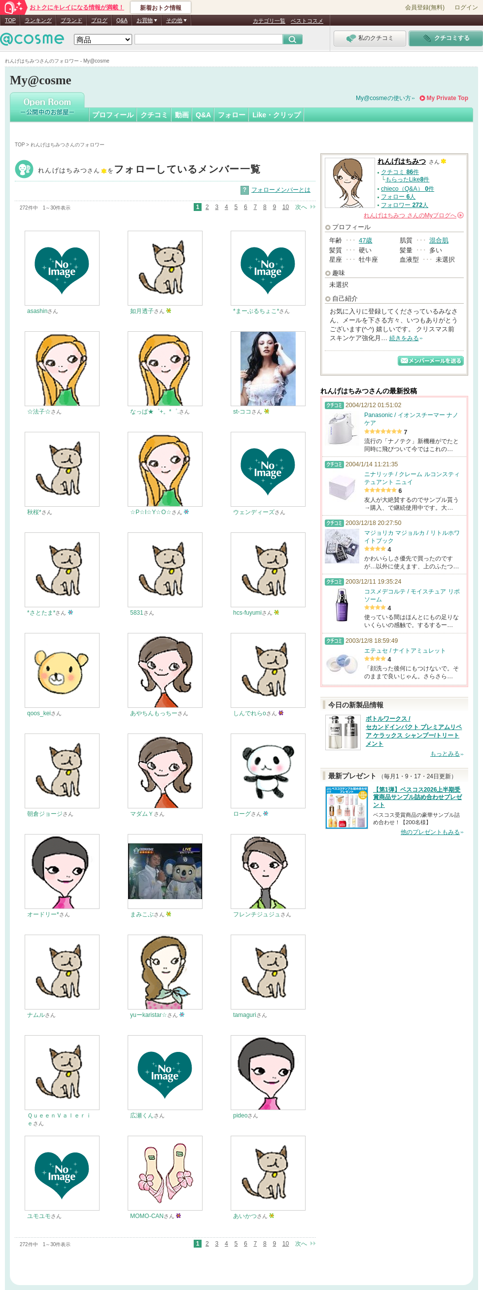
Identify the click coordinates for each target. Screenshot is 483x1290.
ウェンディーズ (254, 512)
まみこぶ (142, 914)
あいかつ (245, 1216)
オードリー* (43, 914)
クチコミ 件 (400, 172)
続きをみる (404, 338)
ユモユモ (39, 1216)
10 (285, 207)
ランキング (38, 20)
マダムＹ (142, 813)
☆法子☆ (39, 411)
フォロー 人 (398, 196)
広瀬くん (142, 1115)
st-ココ (242, 411)
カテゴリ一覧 (269, 21)
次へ (301, 207)
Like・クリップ (276, 115)
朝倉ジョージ (45, 813)
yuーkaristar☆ (148, 1014)
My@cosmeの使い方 (383, 98)
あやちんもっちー (153, 713)
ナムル (36, 1014)
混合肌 (438, 240)
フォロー (231, 115)
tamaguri (244, 1014)
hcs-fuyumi (247, 612)
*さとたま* (41, 612)
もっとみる (445, 753)
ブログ (99, 20)
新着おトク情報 (160, 7)
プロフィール (113, 115)
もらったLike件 (407, 179)
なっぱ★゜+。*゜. (154, 411)
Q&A (122, 20)
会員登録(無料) (425, 7)
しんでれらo (249, 713)
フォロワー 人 (404, 205)
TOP (10, 20)
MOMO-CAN (147, 1216)
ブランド (71, 20)
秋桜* (34, 512)
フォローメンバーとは (280, 189)
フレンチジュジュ (256, 914)
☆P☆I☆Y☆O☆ (151, 512)
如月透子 (142, 311)
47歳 (365, 240)
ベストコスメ (307, 21)
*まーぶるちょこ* (256, 311)
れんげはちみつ (149, 170)
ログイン (466, 7)
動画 (182, 115)
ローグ (242, 813)
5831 (136, 612)
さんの (414, 215)
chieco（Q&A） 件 (407, 188)
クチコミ (154, 115)
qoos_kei (39, 713)
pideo (240, 1115)
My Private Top (447, 98)
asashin (37, 311)
